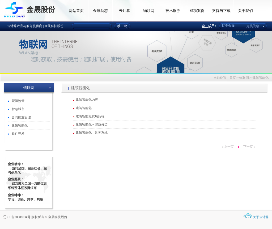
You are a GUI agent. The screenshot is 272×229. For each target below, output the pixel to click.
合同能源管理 (21, 117)
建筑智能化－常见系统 (92, 133)
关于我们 (245, 11)
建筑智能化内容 (87, 100)
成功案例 (197, 11)
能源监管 (18, 101)
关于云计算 (261, 217)
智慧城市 (18, 109)
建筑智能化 (20, 125)
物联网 (148, 11)
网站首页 (76, 11)
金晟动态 (100, 11)
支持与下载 (221, 11)
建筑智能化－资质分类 (92, 124)
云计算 (124, 11)
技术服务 (172, 11)
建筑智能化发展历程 (90, 116)
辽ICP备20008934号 (17, 217)
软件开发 (18, 134)
